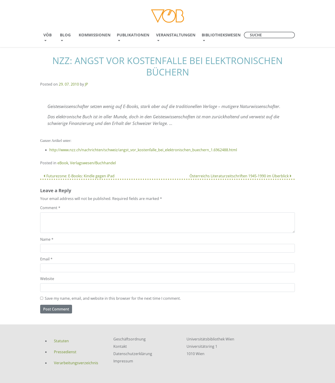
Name (46, 239)
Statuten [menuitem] (61, 340)
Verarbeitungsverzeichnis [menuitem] (76, 362)
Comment (50, 207)
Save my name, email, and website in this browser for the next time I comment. (113, 298)
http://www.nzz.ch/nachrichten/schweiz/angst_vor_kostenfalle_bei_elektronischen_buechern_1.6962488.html (143, 149)
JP (86, 84)
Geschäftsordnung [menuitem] (129, 339)
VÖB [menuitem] (47, 35)
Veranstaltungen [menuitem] (175, 35)
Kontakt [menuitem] (120, 346)
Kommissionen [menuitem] (95, 35)
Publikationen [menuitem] (133, 35)
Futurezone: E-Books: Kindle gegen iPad (79, 175)
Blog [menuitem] (65, 35)
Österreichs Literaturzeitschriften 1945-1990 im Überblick (240, 175)
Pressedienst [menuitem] (65, 351)
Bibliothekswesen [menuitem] (221, 35)
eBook (62, 162)
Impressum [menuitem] (123, 361)
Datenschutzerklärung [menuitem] (132, 353)
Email (46, 259)
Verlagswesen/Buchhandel (93, 162)
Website (47, 278)
